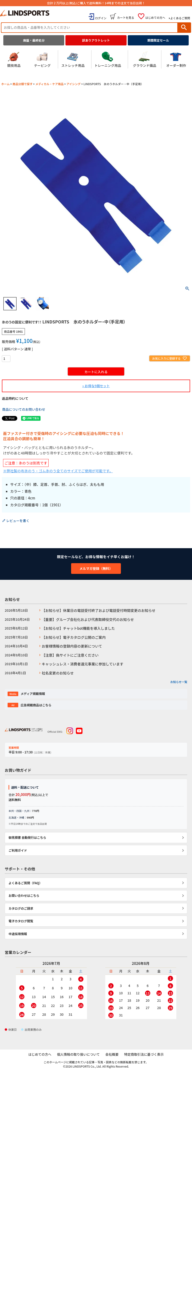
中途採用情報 (18, 934)
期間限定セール (158, 40)
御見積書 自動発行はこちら (27, 837)
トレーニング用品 (108, 59)
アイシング (74, 84)
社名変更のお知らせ (58, 672)
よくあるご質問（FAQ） (25, 883)
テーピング (42, 59)
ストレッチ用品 (73, 59)
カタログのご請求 (21, 908)
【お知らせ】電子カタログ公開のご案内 (74, 637)
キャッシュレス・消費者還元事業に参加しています (82, 663)
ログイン (100, 18)
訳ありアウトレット (96, 40)
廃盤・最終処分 (34, 40)
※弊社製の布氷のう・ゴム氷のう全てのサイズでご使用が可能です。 (58, 470)
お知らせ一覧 (178, 682)
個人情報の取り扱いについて (78, 1054)
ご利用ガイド (18, 850)
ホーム (5, 84)
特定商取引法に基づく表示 (144, 1054)
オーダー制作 (176, 59)
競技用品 (14, 59)
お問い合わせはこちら (24, 895)
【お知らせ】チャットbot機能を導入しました (78, 628)
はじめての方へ (155, 17)
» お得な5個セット (96, 385)
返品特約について (15, 398)
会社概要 (112, 1054)
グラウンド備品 (144, 59)
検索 (184, 27)
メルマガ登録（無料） (96, 568)
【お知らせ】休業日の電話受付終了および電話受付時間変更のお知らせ (98, 610)
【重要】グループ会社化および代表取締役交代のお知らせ (88, 619)
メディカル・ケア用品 (49, 84)
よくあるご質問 (180, 18)
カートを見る (125, 17)
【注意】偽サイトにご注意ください (70, 655)
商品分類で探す (22, 84)
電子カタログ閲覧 (21, 921)
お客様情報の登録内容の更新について (72, 646)
